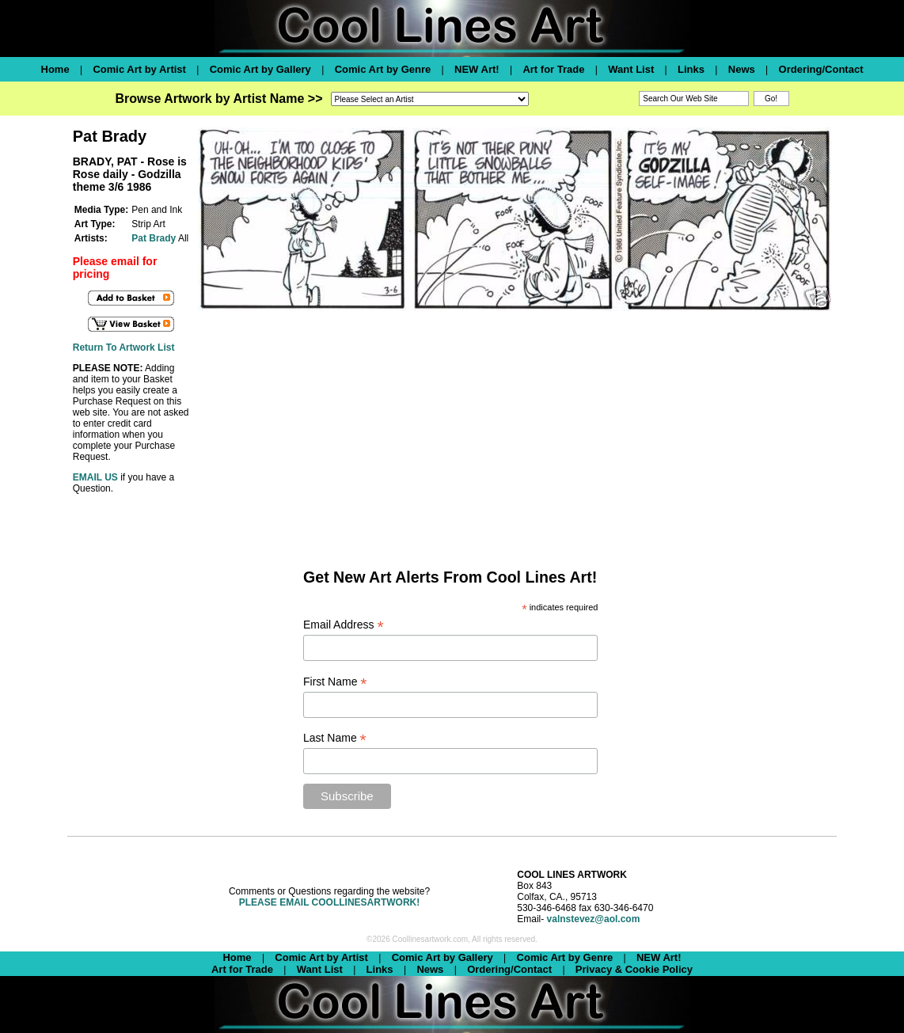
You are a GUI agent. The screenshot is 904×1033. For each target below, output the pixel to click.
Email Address (343, 624)
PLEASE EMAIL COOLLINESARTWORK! (329, 902)
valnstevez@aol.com (593, 919)
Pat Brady (153, 238)
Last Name (335, 738)
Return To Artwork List (124, 347)
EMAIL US (95, 477)
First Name (335, 681)
